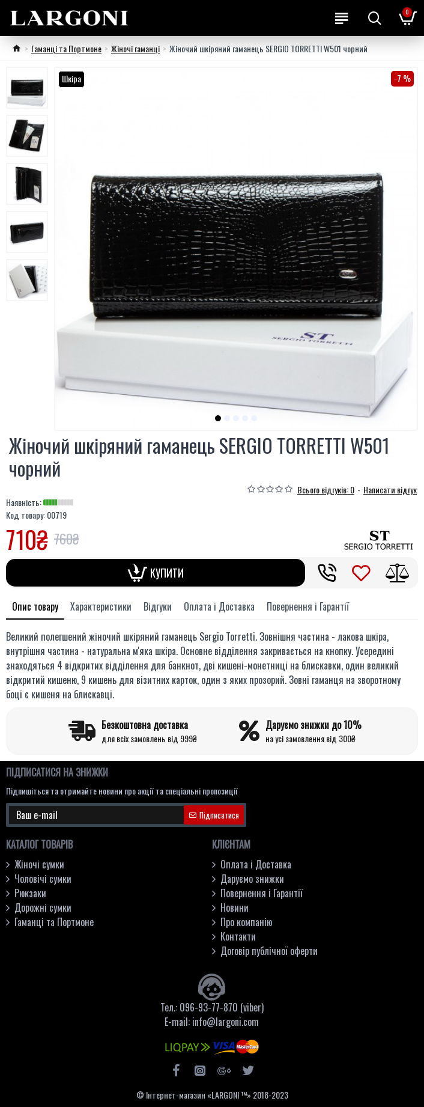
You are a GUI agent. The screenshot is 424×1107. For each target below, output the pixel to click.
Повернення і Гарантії (308, 606)
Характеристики (101, 606)
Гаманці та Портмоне (66, 48)
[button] (218, 418)
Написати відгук (390, 489)
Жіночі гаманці (135, 48)
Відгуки (158, 606)
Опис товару (35, 606)
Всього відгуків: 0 (325, 489)
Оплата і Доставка (219, 606)
